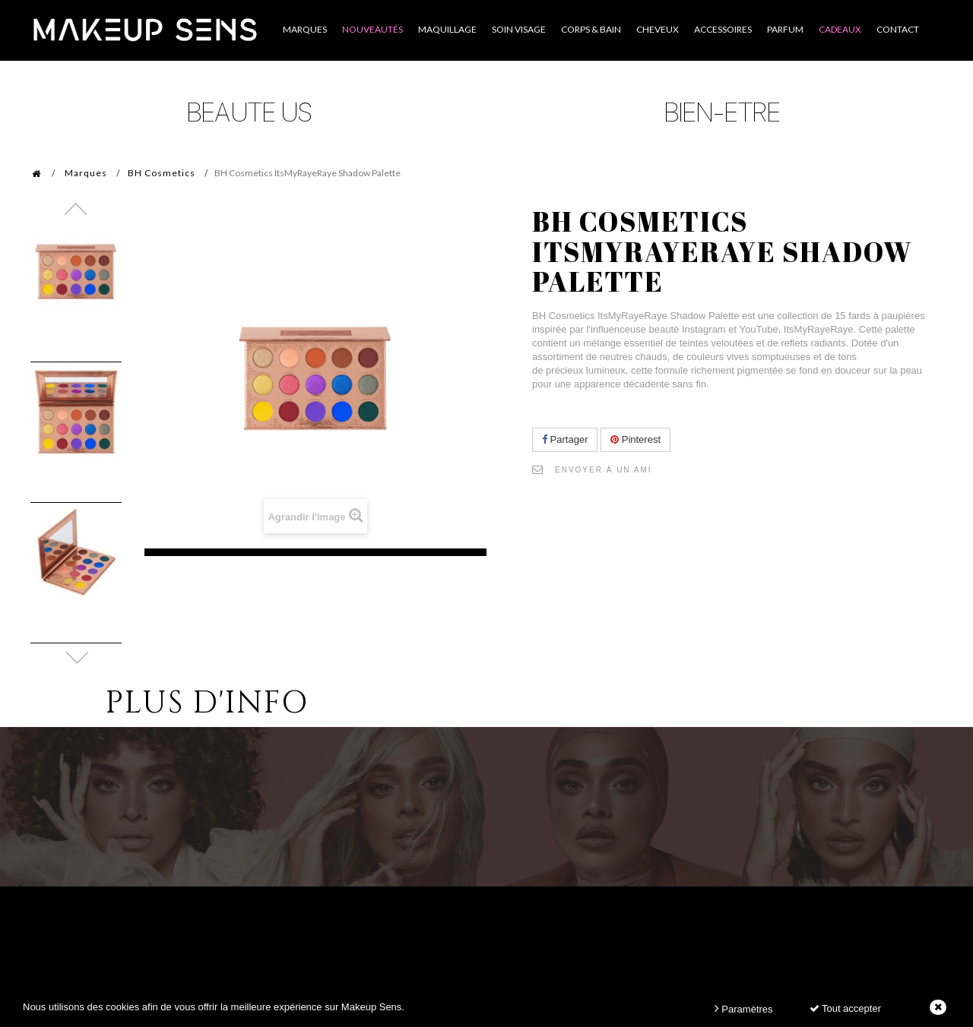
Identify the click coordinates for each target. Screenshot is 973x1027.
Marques (86, 173)
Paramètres (744, 1008)
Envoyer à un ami (603, 470)
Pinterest (635, 439)
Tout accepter (845, 1008)
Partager (565, 439)
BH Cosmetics (161, 173)
